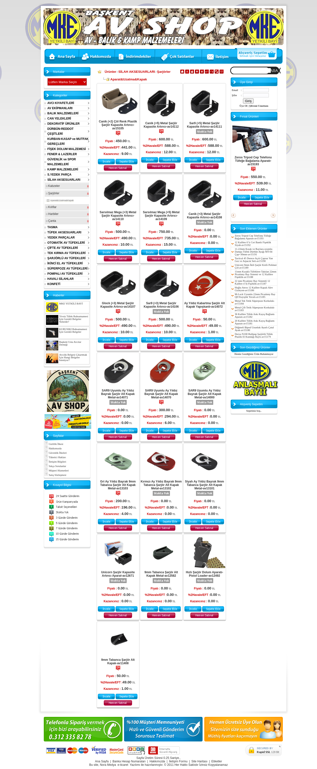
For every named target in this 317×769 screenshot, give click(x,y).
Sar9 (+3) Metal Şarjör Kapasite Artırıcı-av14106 (161, 305)
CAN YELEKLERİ (59, 118)
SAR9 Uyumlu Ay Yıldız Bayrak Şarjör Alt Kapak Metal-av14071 (118, 394)
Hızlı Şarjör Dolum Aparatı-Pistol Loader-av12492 (204, 574)
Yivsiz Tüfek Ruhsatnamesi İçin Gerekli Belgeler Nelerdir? (73, 319)
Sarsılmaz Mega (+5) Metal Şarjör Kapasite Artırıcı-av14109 (161, 216)
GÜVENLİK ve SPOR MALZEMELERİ (61, 162)
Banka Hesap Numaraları (129, 761)
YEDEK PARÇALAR (61, 237)
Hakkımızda (53, 448)
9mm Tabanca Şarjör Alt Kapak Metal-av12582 (161, 574)
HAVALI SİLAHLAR (60, 279)
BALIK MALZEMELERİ (63, 113)
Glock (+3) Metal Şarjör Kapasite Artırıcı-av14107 (117, 305)
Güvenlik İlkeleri (55, 453)
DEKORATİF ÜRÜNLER (63, 123)
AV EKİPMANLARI (60, 108)
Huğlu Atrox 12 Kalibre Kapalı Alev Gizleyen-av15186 (254, 289)
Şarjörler (53, 193)
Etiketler (216, 761)
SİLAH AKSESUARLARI (63, 179)
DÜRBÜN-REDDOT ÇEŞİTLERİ (60, 131)
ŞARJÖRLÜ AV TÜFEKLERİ (66, 258)
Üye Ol (243, 106)
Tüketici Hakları (55, 457)
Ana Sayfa (101, 761)
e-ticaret (123, 765)
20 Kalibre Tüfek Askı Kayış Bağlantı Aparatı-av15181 (255, 322)
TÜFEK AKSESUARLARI (64, 232)
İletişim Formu (178, 761)
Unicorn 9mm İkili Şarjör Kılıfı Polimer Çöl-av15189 (256, 266)
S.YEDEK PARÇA (59, 174)
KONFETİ (53, 284)
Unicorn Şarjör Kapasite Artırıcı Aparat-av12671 (118, 574)
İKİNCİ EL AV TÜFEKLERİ (65, 263)
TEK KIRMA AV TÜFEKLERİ (66, 253)
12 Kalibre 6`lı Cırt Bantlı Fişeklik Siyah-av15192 (253, 243)
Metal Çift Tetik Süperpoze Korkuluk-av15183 (255, 309)
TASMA (52, 227)
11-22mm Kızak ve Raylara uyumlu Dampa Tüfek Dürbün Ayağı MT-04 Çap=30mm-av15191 (253, 252)
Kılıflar (51, 207)
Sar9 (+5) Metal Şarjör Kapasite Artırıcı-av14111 (204, 124)
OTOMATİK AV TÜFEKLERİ (66, 242)
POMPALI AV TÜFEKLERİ (65, 273)
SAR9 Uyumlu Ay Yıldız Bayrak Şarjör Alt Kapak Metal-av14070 (161, 394)
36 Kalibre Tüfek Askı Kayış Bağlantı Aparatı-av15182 (255, 315)
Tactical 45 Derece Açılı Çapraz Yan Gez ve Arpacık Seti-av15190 (254, 259)
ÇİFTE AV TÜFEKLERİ (62, 248)
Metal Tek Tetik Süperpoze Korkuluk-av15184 (255, 302)
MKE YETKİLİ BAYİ (71, 303)
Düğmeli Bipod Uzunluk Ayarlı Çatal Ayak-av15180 (254, 329)
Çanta (51, 221)
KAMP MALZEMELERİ (62, 169)
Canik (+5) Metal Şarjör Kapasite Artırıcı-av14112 (161, 124)
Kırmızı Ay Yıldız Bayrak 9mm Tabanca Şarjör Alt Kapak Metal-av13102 (161, 485)
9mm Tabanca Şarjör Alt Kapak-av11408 (118, 661)
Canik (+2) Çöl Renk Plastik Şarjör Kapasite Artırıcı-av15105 (118, 125)
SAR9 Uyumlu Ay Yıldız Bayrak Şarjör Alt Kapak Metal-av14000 (204, 394)
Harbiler (52, 214)
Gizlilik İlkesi (53, 444)
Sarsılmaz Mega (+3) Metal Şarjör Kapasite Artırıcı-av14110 (118, 216)
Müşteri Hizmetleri (56, 470)
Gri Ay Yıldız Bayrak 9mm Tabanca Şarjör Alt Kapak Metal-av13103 (118, 485)
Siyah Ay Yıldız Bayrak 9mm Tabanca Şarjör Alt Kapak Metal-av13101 (204, 485)
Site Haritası (199, 761)
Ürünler (110, 72)
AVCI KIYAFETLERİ (60, 103)
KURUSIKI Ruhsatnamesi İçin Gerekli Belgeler (73, 330)
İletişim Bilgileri (55, 461)
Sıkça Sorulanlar (55, 466)
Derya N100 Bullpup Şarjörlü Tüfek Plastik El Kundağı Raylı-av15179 (254, 335)
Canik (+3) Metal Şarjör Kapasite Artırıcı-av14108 (204, 215)
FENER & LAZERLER (62, 154)
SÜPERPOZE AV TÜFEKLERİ (67, 268)
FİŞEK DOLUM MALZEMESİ (66, 149)
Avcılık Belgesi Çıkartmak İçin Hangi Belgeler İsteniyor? (73, 357)
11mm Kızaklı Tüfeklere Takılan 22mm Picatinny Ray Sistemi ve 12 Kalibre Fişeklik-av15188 (255, 274)
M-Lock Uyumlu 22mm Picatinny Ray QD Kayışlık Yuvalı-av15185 (255, 295)
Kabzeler (53, 186)
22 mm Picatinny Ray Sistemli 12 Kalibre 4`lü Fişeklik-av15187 (252, 282)
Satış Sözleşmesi (55, 475)
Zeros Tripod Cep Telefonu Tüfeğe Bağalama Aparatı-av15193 (253, 161)
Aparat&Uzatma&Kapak (62, 200)
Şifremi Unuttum (258, 106)
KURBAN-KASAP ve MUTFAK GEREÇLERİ (68, 141)
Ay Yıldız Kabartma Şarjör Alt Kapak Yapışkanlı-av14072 (204, 305)
